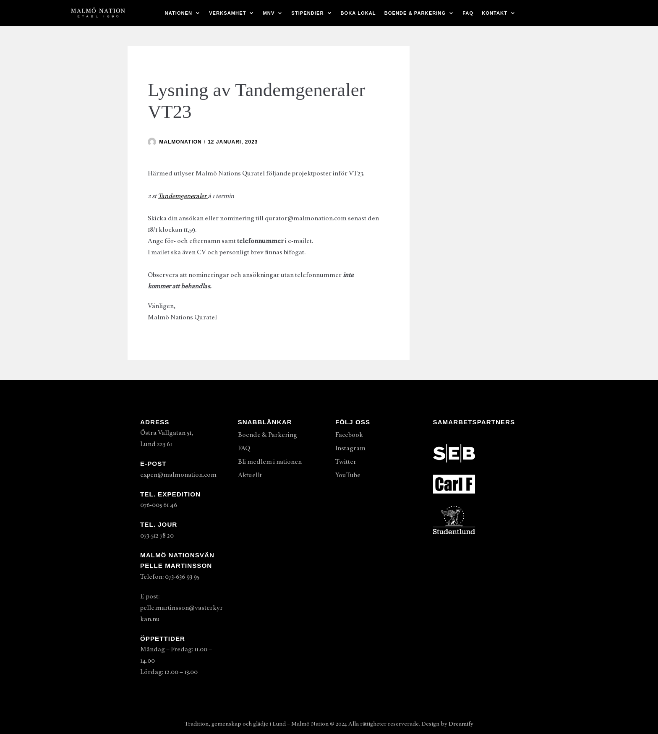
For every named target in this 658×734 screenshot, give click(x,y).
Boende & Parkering (267, 435)
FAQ (467, 13)
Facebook (349, 435)
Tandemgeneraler (183, 196)
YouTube (347, 475)
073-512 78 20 (157, 535)
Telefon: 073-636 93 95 (169, 576)
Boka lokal (358, 13)
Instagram (350, 448)
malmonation (180, 142)
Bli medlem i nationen (270, 461)
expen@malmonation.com (178, 474)
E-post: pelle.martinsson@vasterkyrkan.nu (181, 608)
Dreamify (461, 724)
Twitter (345, 461)
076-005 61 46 (158, 505)
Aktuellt (250, 475)
